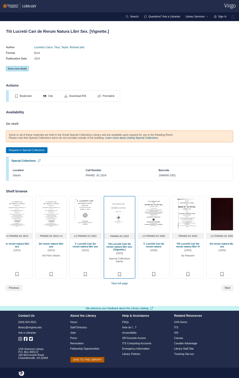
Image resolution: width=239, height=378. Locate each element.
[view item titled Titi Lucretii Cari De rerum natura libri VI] (188, 214)
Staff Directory (78, 327)
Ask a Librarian (27, 332)
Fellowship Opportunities (84, 348)
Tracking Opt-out (184, 354)
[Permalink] (105, 96)
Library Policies (131, 354)
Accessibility (129, 332)
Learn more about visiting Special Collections (131, 137)
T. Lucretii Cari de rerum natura (153, 245)
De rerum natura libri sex (17, 245)
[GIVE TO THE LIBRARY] (87, 360)
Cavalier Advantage (185, 343)
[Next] (227, 288)
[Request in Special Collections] (26, 150)
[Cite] (48, 96)
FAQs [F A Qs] (125, 322)
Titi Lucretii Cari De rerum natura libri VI (188, 245)
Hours (73, 322)
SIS (176, 332)
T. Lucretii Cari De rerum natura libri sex (85, 245)
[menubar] (175, 16)
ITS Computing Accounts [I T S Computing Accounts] (136, 343)
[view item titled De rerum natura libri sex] (17, 214)
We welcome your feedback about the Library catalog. (119, 308)
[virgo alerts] (233, 17)
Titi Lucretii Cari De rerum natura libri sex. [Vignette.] (119, 246)
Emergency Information (136, 348)
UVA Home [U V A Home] (180, 322)
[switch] (23, 96)
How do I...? (129, 327)
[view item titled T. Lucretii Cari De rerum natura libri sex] (85, 214)
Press (73, 338)
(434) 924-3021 (27, 322)
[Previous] (14, 288)
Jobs (73, 332)
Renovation (77, 343)
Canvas (178, 338)
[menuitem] (132, 16)
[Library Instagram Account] (21, 339)
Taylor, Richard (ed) (72, 47)
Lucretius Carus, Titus (47, 47)
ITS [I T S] (176, 327)
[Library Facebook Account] (26, 339)
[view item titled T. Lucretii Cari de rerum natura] (154, 214)
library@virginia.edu (30, 327)
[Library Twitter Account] (32, 339)
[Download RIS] (75, 96)
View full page (119, 283)
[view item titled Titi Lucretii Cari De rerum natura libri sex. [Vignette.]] (119, 214)
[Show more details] (17, 68)
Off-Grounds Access (134, 338)
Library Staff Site (184, 348)
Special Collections (26, 160)
